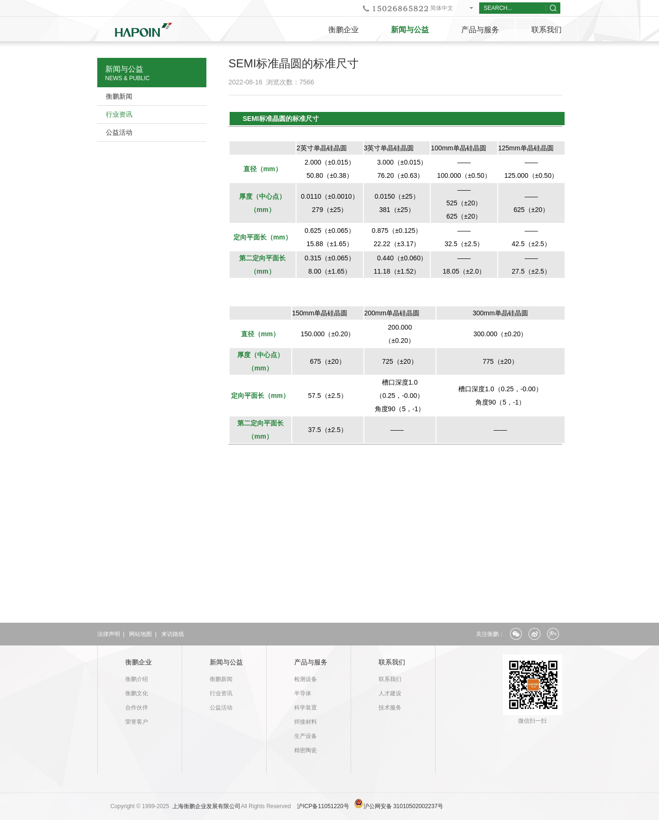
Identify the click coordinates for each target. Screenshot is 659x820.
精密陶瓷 (305, 750)
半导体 (302, 693)
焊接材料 (305, 722)
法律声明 (108, 634)
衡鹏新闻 (119, 96)
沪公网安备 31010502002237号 (403, 806)
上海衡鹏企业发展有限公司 (206, 806)
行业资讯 (119, 114)
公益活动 (119, 132)
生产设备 (305, 736)
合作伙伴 (136, 707)
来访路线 (172, 634)
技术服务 (390, 707)
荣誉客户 (136, 722)
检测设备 (305, 679)
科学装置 (305, 707)
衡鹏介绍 (136, 679)
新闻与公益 (410, 30)
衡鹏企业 (343, 30)
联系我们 (546, 30)
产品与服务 (480, 30)
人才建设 (390, 693)
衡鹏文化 (136, 693)
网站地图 (140, 634)
